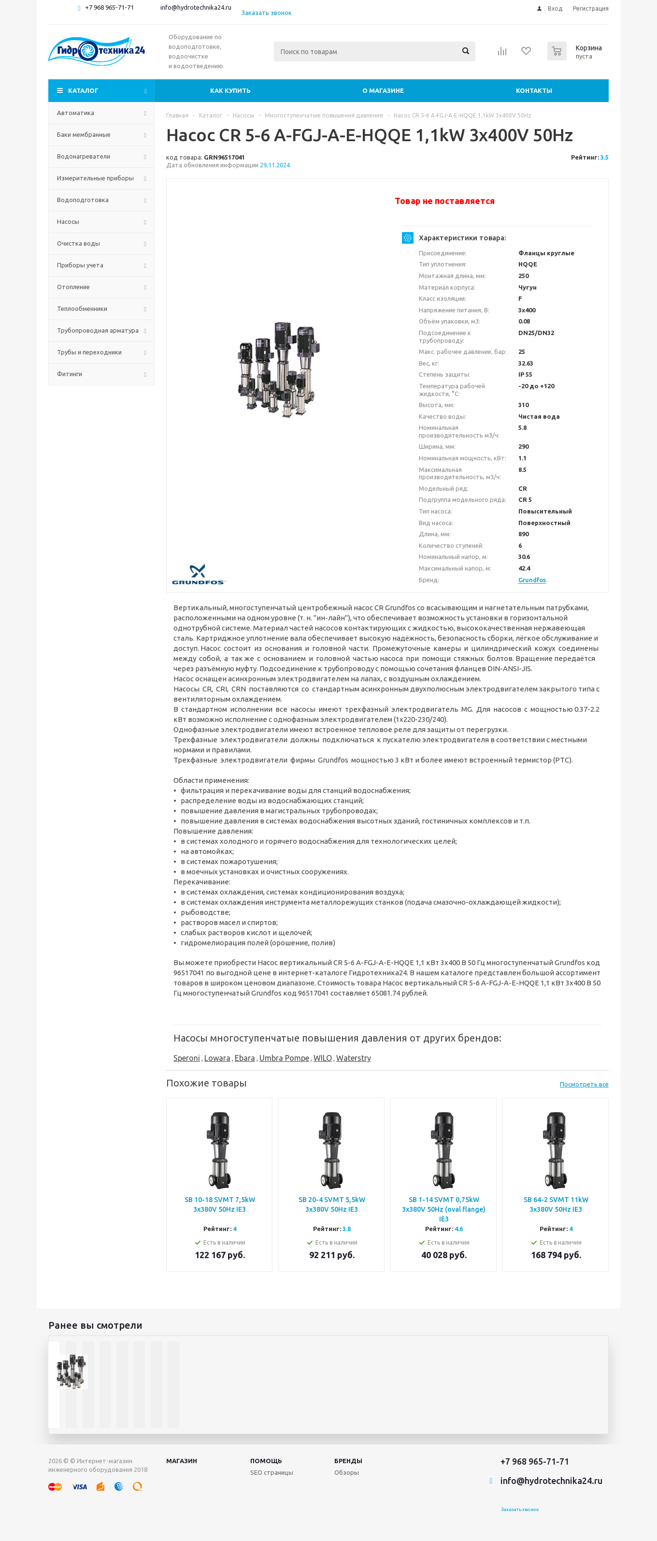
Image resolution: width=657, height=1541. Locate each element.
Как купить (230, 90)
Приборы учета (80, 265)
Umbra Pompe (284, 1058)
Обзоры (346, 1472)
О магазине (383, 90)
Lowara (217, 1058)
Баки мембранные (84, 134)
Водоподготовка (83, 199)
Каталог (83, 90)
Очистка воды (78, 243)
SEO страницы (271, 1472)
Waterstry (353, 1058)
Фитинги (69, 373)
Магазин (181, 1460)
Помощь (266, 1460)
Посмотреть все (584, 1084)
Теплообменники (82, 308)
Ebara (245, 1058)
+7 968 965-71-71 (109, 7)
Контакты (534, 90)
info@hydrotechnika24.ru (195, 7)
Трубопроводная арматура (98, 330)
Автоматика (75, 112)
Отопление (73, 286)
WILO (323, 1058)
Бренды (348, 1460)
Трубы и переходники (89, 352)
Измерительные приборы (95, 178)
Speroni (186, 1058)
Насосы (68, 221)
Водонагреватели (83, 156)
